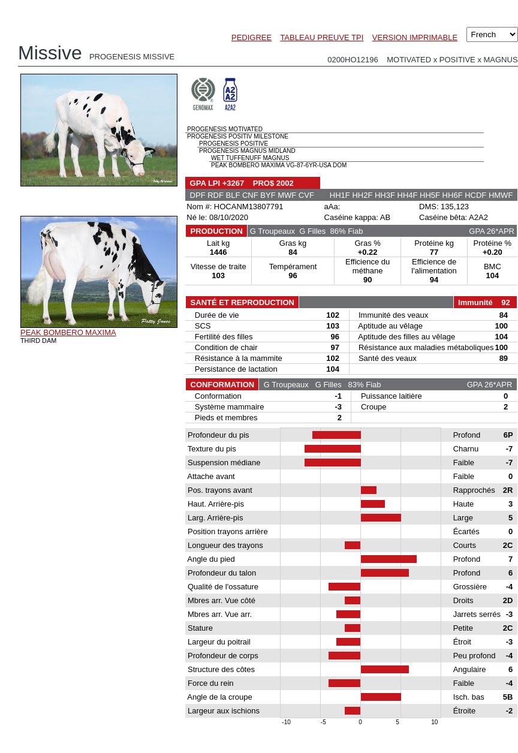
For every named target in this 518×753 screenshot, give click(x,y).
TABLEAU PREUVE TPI (321, 37)
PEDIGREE (251, 37)
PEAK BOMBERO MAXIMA (68, 332)
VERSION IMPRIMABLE (414, 37)
